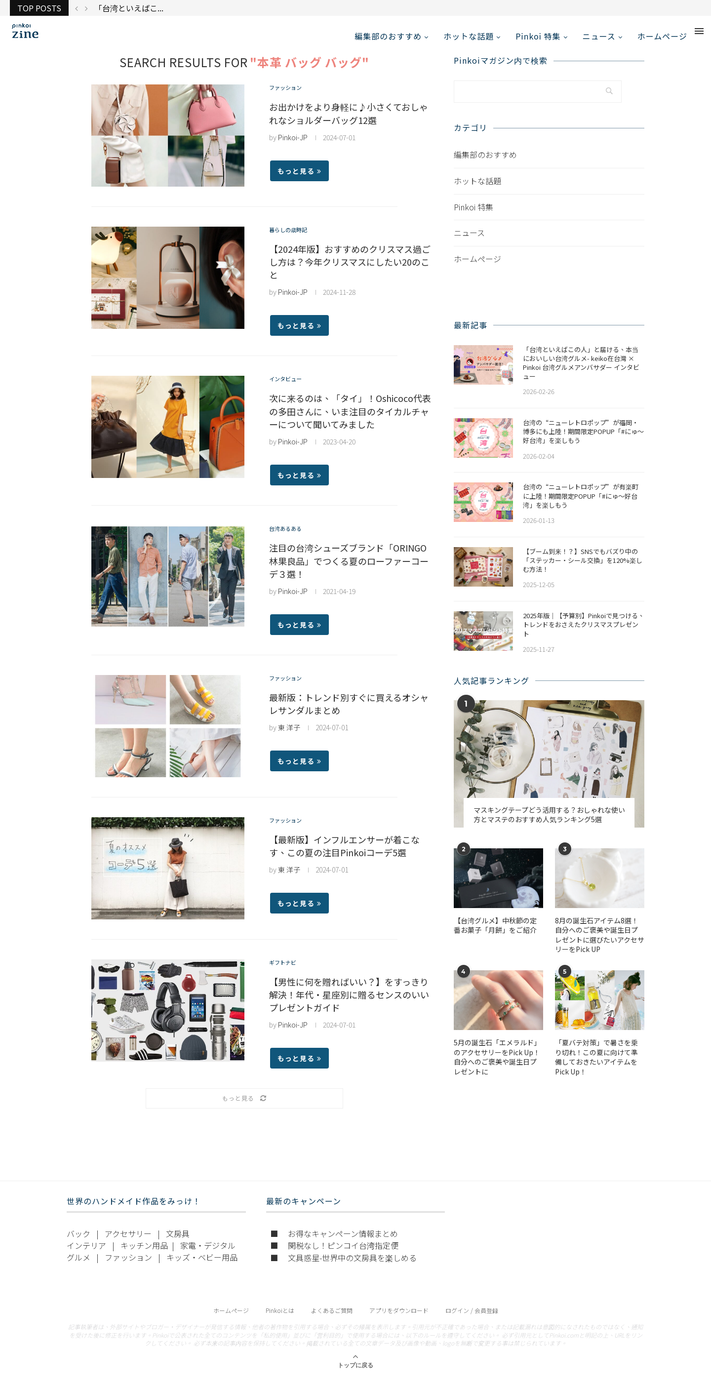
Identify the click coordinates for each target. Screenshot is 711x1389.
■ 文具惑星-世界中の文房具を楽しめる (343, 1268)
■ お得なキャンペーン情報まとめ (334, 1244)
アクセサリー (128, 1244)
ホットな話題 (468, 36)
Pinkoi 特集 (537, 36)
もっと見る (299, 182)
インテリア (86, 1256)
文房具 (178, 1244)
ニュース (599, 36)
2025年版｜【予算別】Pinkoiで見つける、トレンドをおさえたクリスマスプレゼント (583, 635)
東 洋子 (289, 738)
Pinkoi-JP (293, 148)
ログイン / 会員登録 (471, 1320)
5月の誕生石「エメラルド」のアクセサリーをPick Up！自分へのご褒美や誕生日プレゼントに (497, 1068)
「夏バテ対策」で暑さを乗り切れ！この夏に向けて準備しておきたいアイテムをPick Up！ (596, 1068)
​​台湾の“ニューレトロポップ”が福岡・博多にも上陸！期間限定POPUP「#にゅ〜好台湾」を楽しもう (583, 442)
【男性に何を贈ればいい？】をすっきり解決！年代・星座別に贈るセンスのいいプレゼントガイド (349, 1005)
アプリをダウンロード (399, 1320)
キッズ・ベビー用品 (201, 1267)
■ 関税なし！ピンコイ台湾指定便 (334, 1256)
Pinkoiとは (280, 1320)
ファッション (290, 99)
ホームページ (662, 36)
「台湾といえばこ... (128, 8)
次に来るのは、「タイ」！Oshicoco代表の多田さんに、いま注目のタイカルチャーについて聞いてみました (350, 421)
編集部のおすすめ (388, 36)
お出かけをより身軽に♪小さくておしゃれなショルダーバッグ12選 (348, 124)
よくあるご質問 (332, 1320)
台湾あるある (290, 540)
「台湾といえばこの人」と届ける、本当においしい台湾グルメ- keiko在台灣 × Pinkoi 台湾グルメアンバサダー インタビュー (581, 374)
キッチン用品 (144, 1256)
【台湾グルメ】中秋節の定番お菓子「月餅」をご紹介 (495, 936)
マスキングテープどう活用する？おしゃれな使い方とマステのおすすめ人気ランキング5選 (549, 825)
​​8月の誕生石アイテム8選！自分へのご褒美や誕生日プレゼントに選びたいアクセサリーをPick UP (599, 945)
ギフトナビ (286, 974)
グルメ (78, 1267)
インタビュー (290, 391)
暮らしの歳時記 (293, 242)
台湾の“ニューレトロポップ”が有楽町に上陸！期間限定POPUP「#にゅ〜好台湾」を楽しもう (580, 506)
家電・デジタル (208, 1256)
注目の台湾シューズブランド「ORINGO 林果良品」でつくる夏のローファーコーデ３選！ (349, 571)
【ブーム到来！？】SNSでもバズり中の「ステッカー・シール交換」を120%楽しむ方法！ (582, 570)
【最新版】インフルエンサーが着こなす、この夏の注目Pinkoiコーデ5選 (344, 857)
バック (78, 1244)
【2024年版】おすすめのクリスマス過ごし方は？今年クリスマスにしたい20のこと (350, 272)
